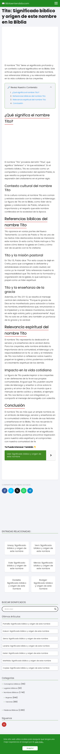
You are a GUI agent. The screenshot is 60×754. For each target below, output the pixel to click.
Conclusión (18, 103)
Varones (9, 702)
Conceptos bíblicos (12, 684)
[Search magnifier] (55, 609)
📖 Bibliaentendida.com (15, 3)
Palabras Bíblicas (11, 710)
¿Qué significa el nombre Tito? (25, 92)
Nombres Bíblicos (11, 692)
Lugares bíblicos (10, 688)
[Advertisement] (30, 43)
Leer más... (39, 742)
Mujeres (9, 697)
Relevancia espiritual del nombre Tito (29, 99)
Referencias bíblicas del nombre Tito (29, 96)
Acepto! (30, 748)
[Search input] (29, 609)
